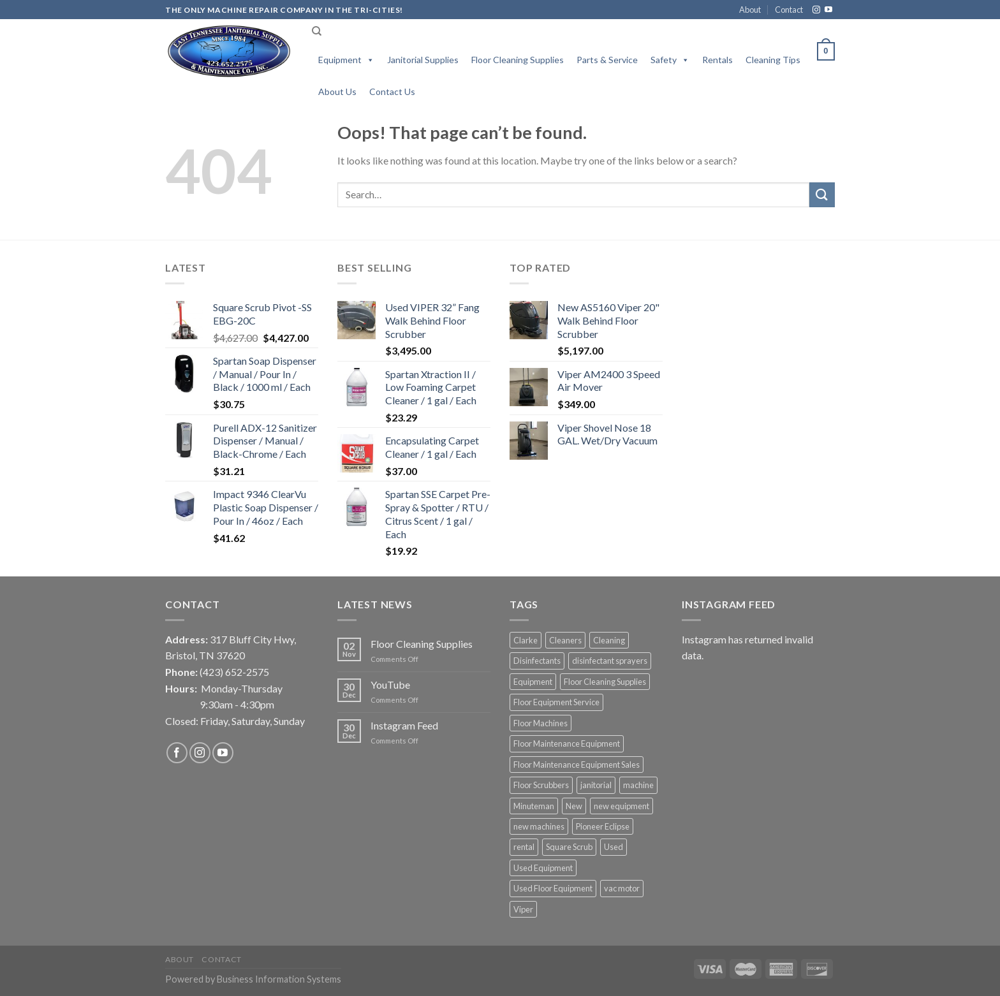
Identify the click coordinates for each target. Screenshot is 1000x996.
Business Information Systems (279, 979)
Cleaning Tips (773, 59)
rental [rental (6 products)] (523, 847)
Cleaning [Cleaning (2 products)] (609, 640)
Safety (670, 59)
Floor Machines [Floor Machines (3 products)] (540, 723)
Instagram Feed (404, 725)
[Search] (316, 31)
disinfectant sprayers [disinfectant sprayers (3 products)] (609, 660)
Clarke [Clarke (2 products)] (525, 640)
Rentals (717, 59)
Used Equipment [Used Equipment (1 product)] (543, 868)
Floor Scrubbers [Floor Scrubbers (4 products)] (541, 785)
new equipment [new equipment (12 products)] (621, 806)
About (750, 9)
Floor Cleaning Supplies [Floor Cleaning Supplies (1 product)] (605, 682)
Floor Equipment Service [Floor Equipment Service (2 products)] (556, 702)
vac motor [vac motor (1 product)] (622, 888)
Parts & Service (607, 59)
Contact (789, 9)
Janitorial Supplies (423, 59)
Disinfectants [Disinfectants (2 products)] (537, 660)
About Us (337, 91)
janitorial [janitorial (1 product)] (596, 785)
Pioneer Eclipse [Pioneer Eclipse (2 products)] (602, 826)
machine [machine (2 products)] (638, 785)
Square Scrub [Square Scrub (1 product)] (569, 847)
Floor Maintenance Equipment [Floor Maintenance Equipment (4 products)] (566, 743)
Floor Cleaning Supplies (517, 59)
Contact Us (392, 91)
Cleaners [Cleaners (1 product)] (565, 640)
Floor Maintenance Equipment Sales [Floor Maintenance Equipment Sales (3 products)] (576, 764)
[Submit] (822, 194)
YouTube (390, 684)
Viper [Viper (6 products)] (523, 909)
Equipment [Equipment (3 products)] (532, 682)
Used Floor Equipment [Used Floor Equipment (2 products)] (552, 888)
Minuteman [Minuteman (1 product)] (533, 806)
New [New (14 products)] (574, 806)
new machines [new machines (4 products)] (538, 826)
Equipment (346, 59)
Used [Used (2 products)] (613, 847)
